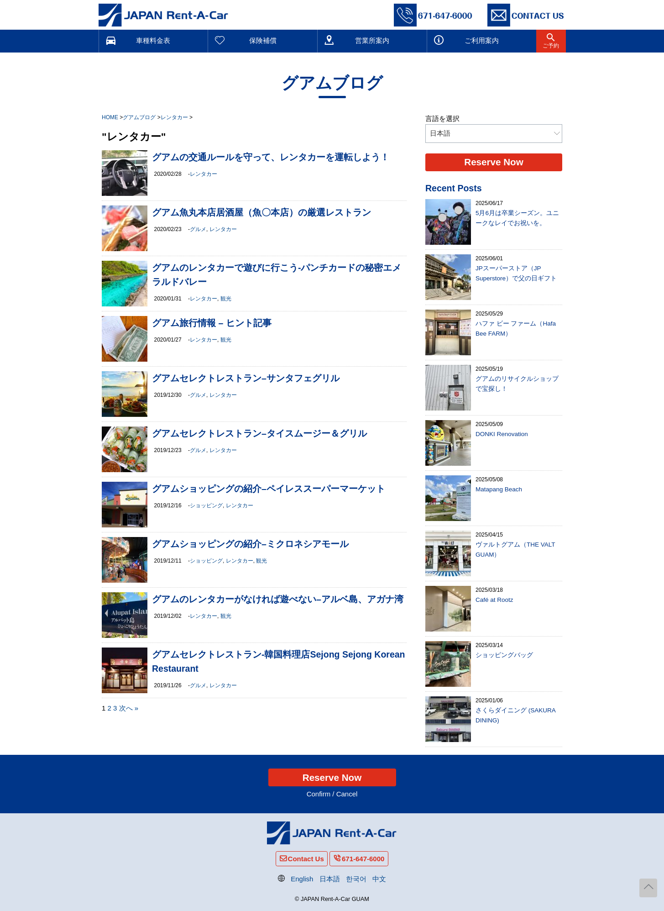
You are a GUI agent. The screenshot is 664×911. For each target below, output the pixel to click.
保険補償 (263, 40)
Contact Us (306, 859)
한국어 (356, 879)
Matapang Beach (499, 489)
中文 (379, 879)
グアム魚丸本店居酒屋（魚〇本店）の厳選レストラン (261, 212)
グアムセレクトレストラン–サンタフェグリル (246, 378)
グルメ (198, 229)
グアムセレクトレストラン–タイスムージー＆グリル (259, 433)
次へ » (129, 708)
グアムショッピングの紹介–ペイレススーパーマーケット (268, 489)
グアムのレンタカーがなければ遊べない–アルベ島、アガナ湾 (277, 599)
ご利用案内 (482, 40)
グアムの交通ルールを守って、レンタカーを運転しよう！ (270, 157)
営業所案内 (372, 40)
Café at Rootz (494, 599)
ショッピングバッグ (504, 655)
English (302, 879)
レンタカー (203, 174)
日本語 (329, 879)
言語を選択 (442, 118)
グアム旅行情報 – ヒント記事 (212, 323)
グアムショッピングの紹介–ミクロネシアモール (250, 544)
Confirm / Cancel (332, 794)
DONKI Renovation (502, 434)
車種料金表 (153, 40)
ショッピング (206, 505)
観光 (225, 298)
